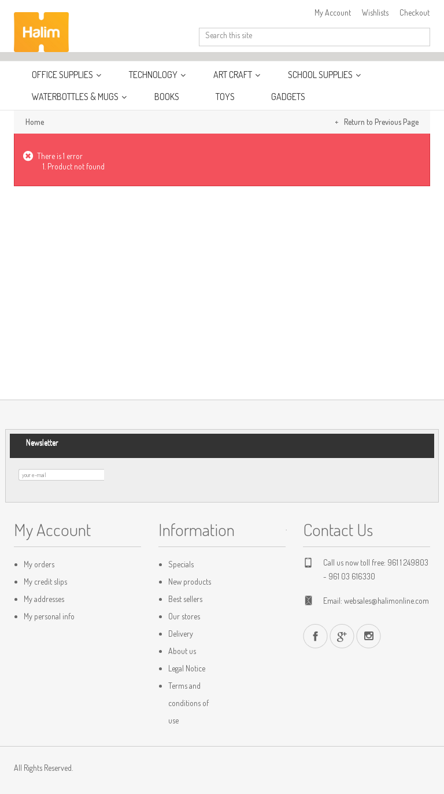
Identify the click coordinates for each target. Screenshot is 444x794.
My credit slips (45, 581)
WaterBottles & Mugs (76, 96)
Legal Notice (186, 668)
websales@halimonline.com (386, 600)
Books (166, 96)
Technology (154, 74)
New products (189, 581)
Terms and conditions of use (188, 703)
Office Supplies (63, 74)
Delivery (180, 633)
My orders (39, 564)
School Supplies (321, 74)
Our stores (184, 616)
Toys (225, 96)
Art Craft (233, 74)
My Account (332, 12)
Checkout (414, 12)
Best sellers (185, 599)
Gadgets (288, 96)
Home (34, 122)
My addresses (44, 599)
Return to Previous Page (381, 122)
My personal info (49, 616)
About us (182, 651)
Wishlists (375, 12)
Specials (181, 564)
